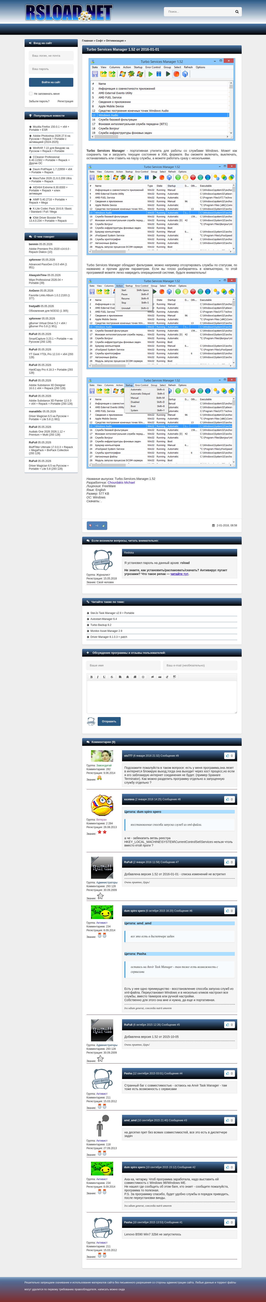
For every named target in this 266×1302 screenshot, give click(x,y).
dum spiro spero (134, 910)
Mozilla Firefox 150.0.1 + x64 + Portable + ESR (49, 128)
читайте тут (179, 574)
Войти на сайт (51, 82)
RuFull (128, 862)
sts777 (128, 755)
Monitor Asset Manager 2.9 (106, 631)
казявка (129, 799)
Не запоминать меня (47, 93)
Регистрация (65, 101)
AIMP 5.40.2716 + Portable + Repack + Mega (48, 201)
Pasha (128, 1073)
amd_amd (130, 1120)
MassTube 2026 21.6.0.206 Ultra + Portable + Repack (50, 180)
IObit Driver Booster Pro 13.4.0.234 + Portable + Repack (48, 219)
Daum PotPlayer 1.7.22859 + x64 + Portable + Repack (50, 171)
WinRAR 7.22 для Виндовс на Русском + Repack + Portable (49, 149)
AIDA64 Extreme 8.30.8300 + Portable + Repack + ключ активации (48, 190)
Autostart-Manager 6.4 (104, 619)
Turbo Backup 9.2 (101, 625)
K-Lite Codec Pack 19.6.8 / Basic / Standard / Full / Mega (50, 210)
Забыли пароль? (39, 101)
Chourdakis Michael (121, 482)
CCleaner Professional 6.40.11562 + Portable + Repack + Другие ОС (49, 160)
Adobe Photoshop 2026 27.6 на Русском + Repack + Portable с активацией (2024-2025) (49, 139)
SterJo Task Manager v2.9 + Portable (112, 613)
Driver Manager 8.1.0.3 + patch (109, 636)
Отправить (109, 721)
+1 (96, 525)
